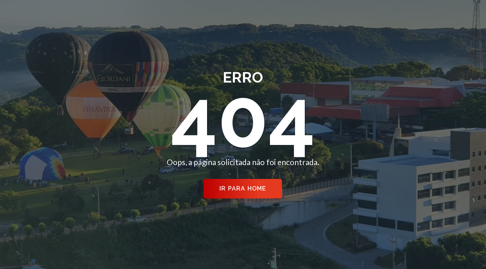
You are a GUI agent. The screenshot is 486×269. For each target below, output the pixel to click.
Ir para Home (242, 188)
